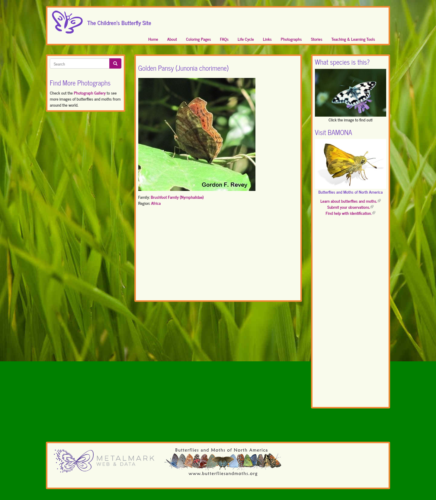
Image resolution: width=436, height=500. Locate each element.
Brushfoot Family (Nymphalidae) (177, 196)
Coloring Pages (198, 38)
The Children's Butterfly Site (119, 21)
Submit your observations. (350, 206)
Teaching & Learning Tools (353, 38)
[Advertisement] (218, 254)
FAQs (224, 38)
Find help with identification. (350, 212)
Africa (156, 202)
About (172, 38)
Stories (316, 38)
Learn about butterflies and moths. (350, 200)
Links (267, 38)
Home (153, 38)
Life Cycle (246, 38)
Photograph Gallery (89, 92)
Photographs (291, 38)
